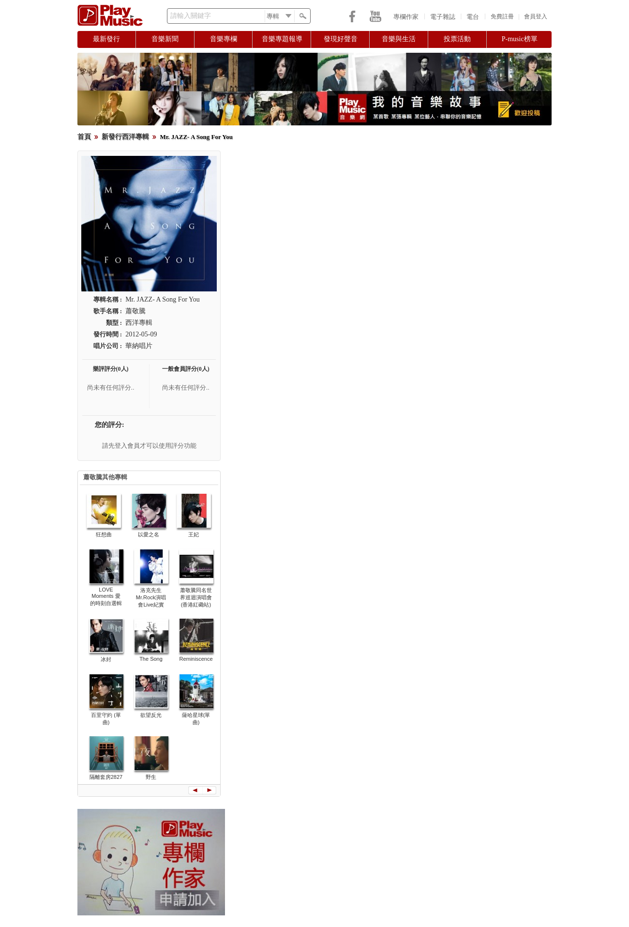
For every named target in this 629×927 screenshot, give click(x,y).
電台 (472, 16)
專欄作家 (406, 16)
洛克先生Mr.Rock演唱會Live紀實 (151, 597)
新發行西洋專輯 (125, 136)
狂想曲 (104, 534)
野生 (151, 777)
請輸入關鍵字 (190, 15)
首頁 (84, 136)
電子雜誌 (442, 16)
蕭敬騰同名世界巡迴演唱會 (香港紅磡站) (196, 597)
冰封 (106, 659)
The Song (151, 659)
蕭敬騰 (135, 311)
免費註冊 (502, 16)
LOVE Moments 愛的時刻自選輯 (106, 596)
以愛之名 (148, 534)
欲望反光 (151, 715)
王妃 (193, 534)
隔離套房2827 (106, 777)
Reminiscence (195, 659)
